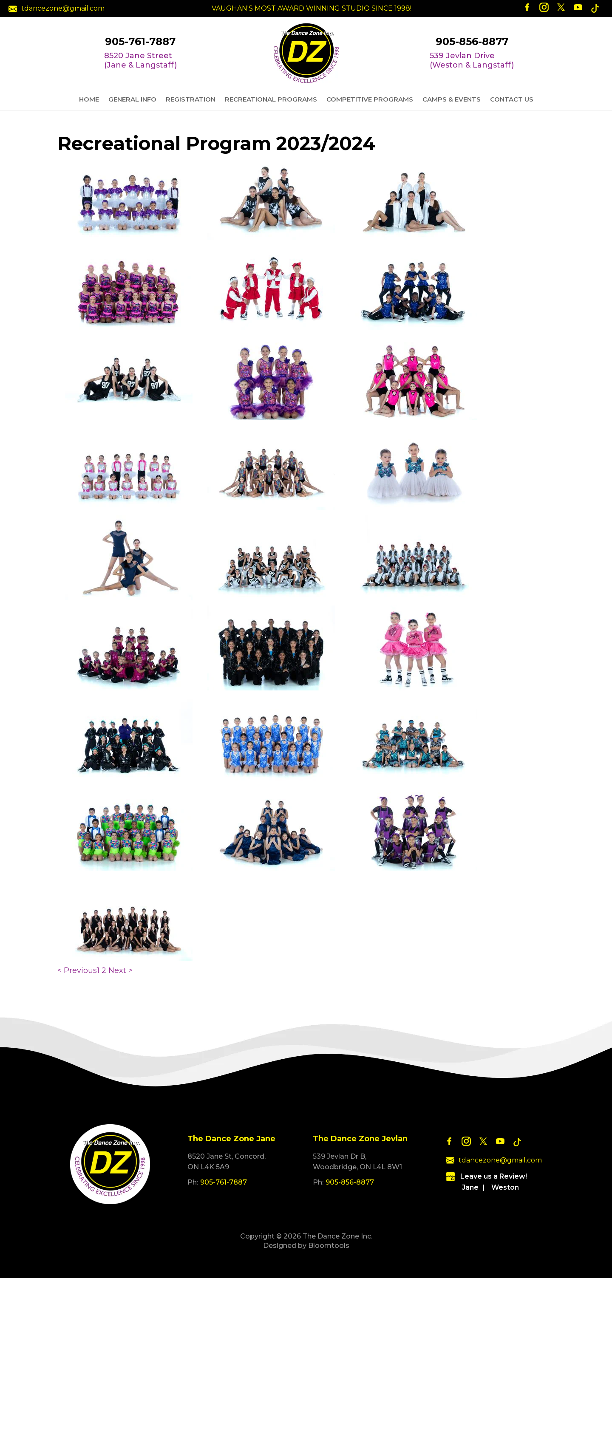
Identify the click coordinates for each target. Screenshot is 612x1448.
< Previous (77, 970)
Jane (470, 1187)
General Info (132, 99)
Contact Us (511, 99)
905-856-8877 (472, 42)
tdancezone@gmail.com (56, 8)
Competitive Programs (369, 99)
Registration (190, 99)
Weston (505, 1187)
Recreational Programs (271, 99)
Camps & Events (451, 99)
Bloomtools (328, 1246)
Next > (120, 970)
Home (89, 99)
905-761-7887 (140, 42)
